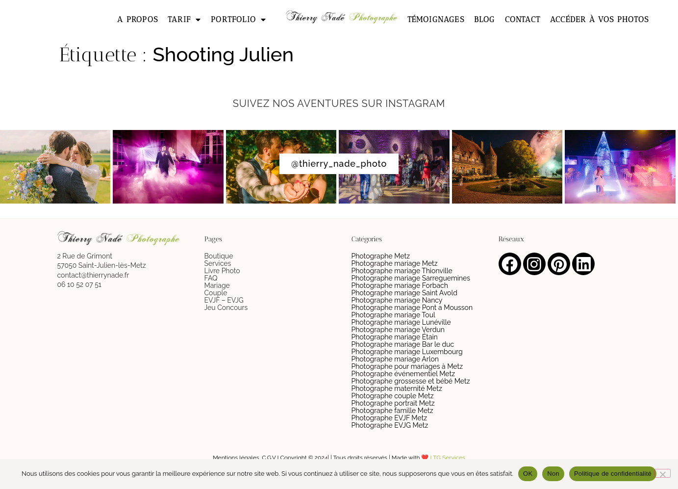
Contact (522, 19)
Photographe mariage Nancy (397, 300)
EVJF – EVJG (224, 300)
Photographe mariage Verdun (398, 330)
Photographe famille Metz (392, 410)
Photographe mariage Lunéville (401, 322)
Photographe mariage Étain (395, 337)
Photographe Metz (381, 256)
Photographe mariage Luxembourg (407, 352)
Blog (484, 19)
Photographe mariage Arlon (395, 359)
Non (553, 473)
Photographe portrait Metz (393, 403)
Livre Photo (222, 271)
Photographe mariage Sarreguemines (411, 278)
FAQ (211, 278)
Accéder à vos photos (599, 19)
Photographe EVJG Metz (390, 425)
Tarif (184, 19)
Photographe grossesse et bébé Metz (411, 381)
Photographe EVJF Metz (389, 418)
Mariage (217, 285)
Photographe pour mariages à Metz (407, 366)
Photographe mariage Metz (395, 263)
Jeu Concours (226, 307)
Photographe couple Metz (393, 396)
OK (527, 473)
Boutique (218, 256)
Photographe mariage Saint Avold (404, 293)
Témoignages (435, 19)
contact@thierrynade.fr (93, 275)
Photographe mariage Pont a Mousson (412, 307)
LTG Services (447, 457)
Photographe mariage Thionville (402, 271)
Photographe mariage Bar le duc (403, 344)
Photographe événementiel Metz (403, 374)
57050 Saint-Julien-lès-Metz (101, 265)
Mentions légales (236, 457)
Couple (215, 293)
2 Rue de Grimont (84, 256)
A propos (137, 19)
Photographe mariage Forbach (400, 285)
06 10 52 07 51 (79, 284)
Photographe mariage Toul (393, 315)
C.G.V (269, 457)
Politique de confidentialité (613, 473)
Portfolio (238, 19)
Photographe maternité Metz (397, 388)
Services (217, 263)
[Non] (662, 473)
